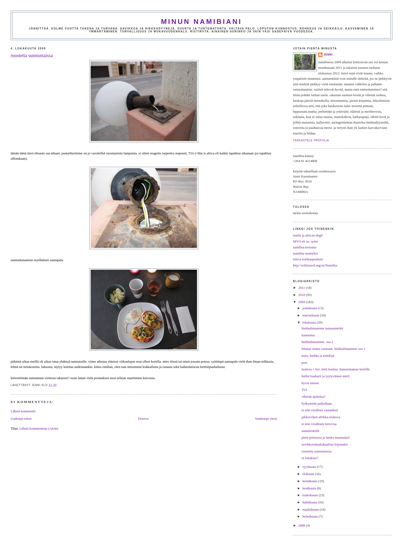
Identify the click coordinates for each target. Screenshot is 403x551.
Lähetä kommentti (23, 411)
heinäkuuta (310, 481)
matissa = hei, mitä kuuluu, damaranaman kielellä (335, 369)
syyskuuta (309, 467)
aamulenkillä (310, 431)
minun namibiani (201, 21)
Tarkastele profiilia (311, 140)
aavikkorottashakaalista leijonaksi (324, 444)
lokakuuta (309, 322)
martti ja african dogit (308, 235)
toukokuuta (310, 495)
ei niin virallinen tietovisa (319, 424)
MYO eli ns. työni (305, 241)
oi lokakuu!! (309, 458)
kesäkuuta (309, 488)
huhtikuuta (310, 502)
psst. (304, 362)
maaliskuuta (311, 509)
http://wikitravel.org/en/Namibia (315, 265)
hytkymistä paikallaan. (316, 403)
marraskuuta (311, 315)
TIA (304, 390)
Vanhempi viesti (266, 419)
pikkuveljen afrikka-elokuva (320, 417)
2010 (302, 295)
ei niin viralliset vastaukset (319, 410)
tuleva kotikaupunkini (308, 259)
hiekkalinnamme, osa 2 (317, 342)
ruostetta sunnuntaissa (32, 55)
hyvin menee (310, 383)
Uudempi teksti (21, 419)
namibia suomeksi (305, 253)
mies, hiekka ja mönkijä (317, 356)
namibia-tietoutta (304, 247)
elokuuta (308, 474)
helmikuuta (310, 516)
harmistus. (308, 335)
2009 (302, 302)
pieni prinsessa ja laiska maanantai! (325, 437)
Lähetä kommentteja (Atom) (38, 428)
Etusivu (143, 419)
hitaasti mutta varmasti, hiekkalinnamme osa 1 (333, 349)
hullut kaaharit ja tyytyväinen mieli (325, 376)
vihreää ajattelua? (313, 397)
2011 (302, 288)
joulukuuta (310, 308)
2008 (302, 525)
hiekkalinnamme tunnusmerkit (322, 328)
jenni (328, 54)
